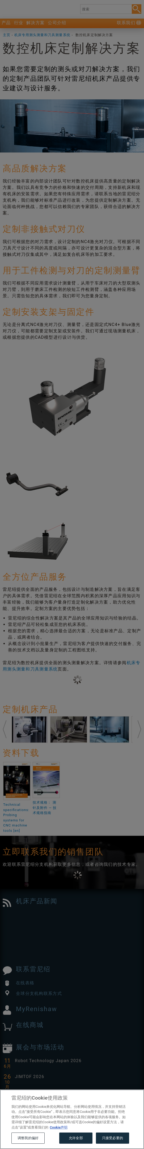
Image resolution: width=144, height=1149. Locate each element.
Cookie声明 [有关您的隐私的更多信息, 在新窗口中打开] (58, 1138)
